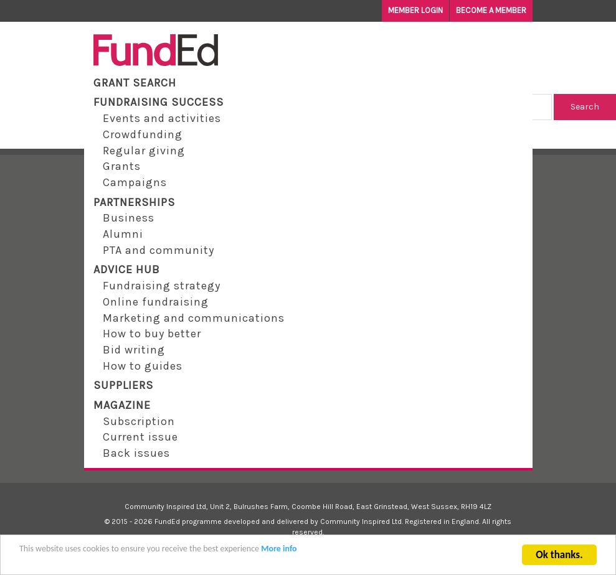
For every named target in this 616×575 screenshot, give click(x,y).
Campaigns (135, 182)
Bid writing (134, 350)
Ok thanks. (559, 561)
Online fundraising (156, 302)
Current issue (140, 437)
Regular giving (144, 150)
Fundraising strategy (161, 285)
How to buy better (152, 333)
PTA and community (158, 250)
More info (278, 554)
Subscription (139, 421)
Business (128, 218)
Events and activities (162, 118)
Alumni (123, 234)
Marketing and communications (194, 318)
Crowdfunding (142, 134)
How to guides (142, 366)
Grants (122, 166)
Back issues (136, 453)
